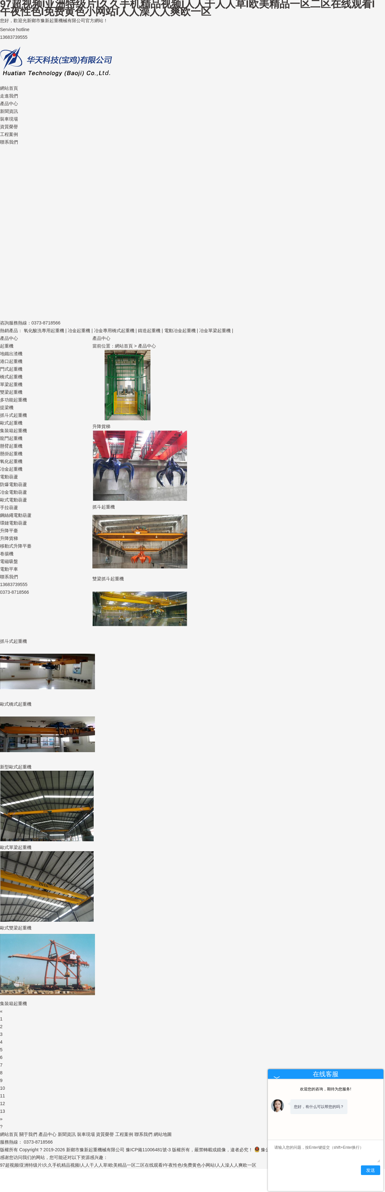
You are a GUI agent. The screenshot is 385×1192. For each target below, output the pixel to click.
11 (2, 1095)
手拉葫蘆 (9, 507)
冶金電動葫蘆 (13, 492)
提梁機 (6, 407)
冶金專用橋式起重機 (114, 330)
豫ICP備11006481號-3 (148, 1149)
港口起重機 (11, 361)
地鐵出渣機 (11, 353)
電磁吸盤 (9, 561)
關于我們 (28, 1134)
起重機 (6, 345)
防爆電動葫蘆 (13, 484)
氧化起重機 (11, 461)
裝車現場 (9, 119)
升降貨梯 (9, 538)
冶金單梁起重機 (215, 330)
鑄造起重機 (149, 330)
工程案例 (9, 134)
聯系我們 (9, 142)
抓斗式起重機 (13, 415)
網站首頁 (9, 88)
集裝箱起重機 (13, 430)
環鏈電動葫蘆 (13, 522)
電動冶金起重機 (180, 330)
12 (2, 1103)
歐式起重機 (11, 422)
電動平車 (9, 569)
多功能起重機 (13, 399)
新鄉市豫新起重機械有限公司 (95, 1149)
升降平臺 (9, 530)
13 (2, 1111)
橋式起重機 (11, 376)
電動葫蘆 (9, 476)
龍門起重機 (11, 438)
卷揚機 (6, 553)
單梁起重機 (11, 384)
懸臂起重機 (11, 446)
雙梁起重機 (11, 392)
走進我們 (9, 95)
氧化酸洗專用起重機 (44, 330)
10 (2, 1088)
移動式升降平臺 (15, 546)
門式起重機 (11, 369)
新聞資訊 (9, 111)
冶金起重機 (79, 330)
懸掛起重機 (11, 453)
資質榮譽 (9, 126)
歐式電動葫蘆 (13, 499)
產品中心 (9, 103)
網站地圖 (163, 1134)
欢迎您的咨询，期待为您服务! (325, 1089)
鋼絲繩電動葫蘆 (15, 515)
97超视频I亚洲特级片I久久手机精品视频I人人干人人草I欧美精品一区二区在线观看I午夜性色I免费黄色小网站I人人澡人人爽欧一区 (128, 1165)
